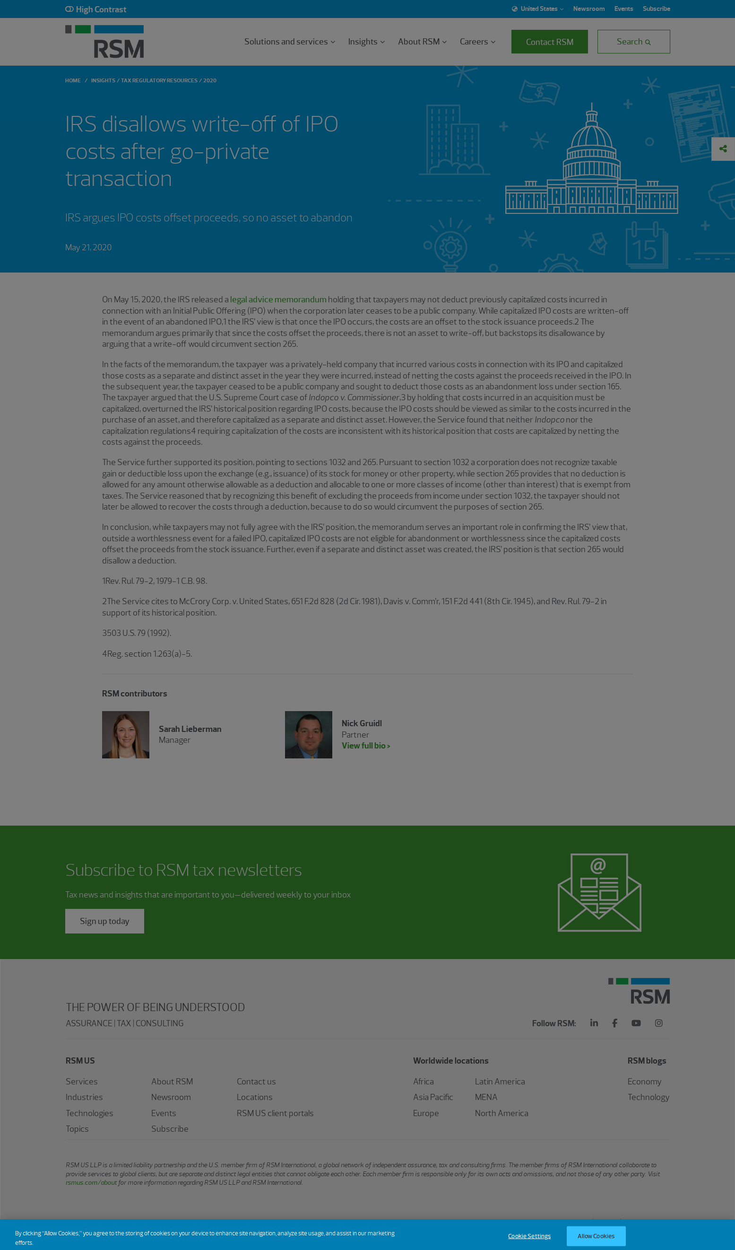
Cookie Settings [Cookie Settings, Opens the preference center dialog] (529, 1239)
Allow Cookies (596, 1239)
